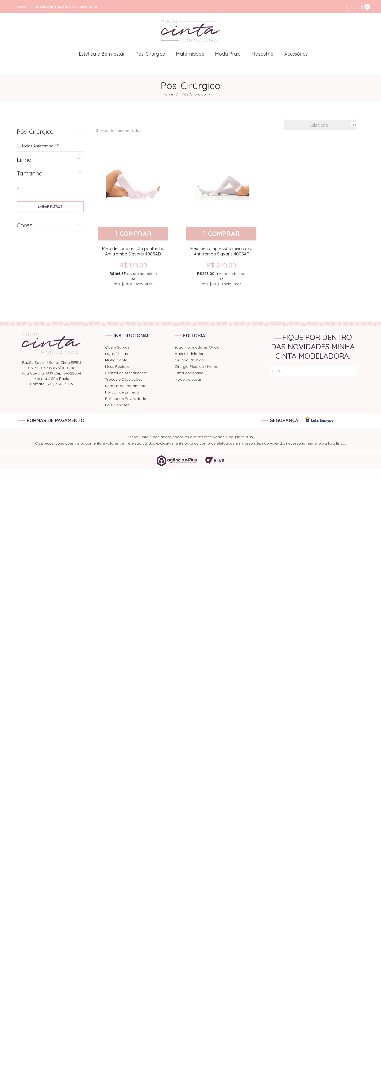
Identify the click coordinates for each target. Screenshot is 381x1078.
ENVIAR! (345, 371)
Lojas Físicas (116, 353)
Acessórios (296, 54)
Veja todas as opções (50, 206)
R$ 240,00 (221, 265)
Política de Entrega (122, 392)
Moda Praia (228, 54)
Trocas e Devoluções (123, 379)
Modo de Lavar (188, 379)
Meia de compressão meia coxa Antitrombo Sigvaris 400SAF (221, 251)
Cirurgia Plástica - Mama (196, 366)
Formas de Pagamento (126, 385)
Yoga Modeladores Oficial (197, 347)
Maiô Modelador (189, 353)
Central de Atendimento (126, 372)
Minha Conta (116, 360)
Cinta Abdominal (189, 372)
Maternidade (190, 54)
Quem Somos (117, 347)
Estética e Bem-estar (102, 54)
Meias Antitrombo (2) (41, 146)
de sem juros (133, 278)
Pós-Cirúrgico (150, 54)
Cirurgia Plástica (189, 360)
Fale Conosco (117, 405)
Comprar (136, 234)
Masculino (262, 54)
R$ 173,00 (133, 265)
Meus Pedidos (117, 366)
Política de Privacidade (125, 398)
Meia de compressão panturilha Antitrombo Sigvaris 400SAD (133, 251)
